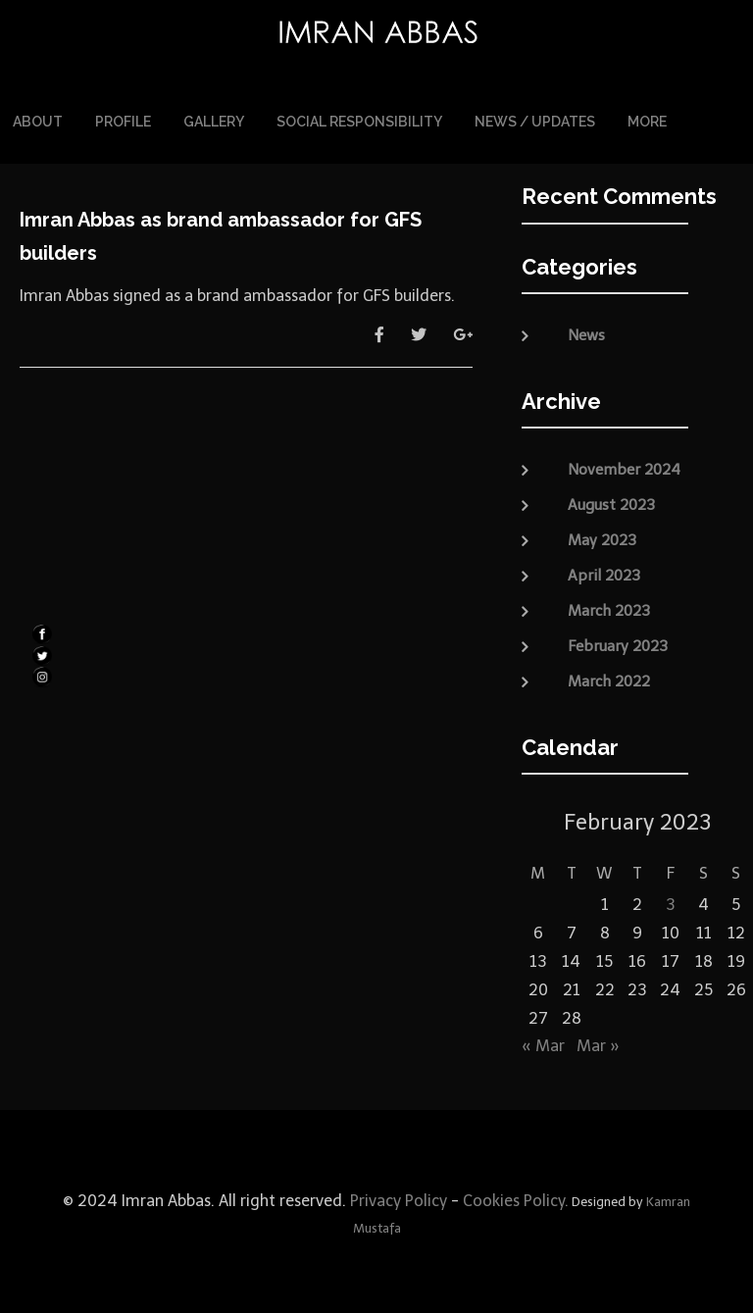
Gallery (213, 119)
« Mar (543, 1041)
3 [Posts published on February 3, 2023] (670, 900)
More (647, 119)
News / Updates (535, 119)
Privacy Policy (396, 1196)
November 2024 (624, 465)
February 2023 (618, 641)
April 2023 (604, 571)
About (38, 119)
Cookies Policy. (516, 1196)
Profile (123, 119)
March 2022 (609, 676)
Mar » (598, 1041)
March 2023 (609, 606)
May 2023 (602, 535)
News (586, 331)
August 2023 (611, 500)
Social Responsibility (359, 119)
